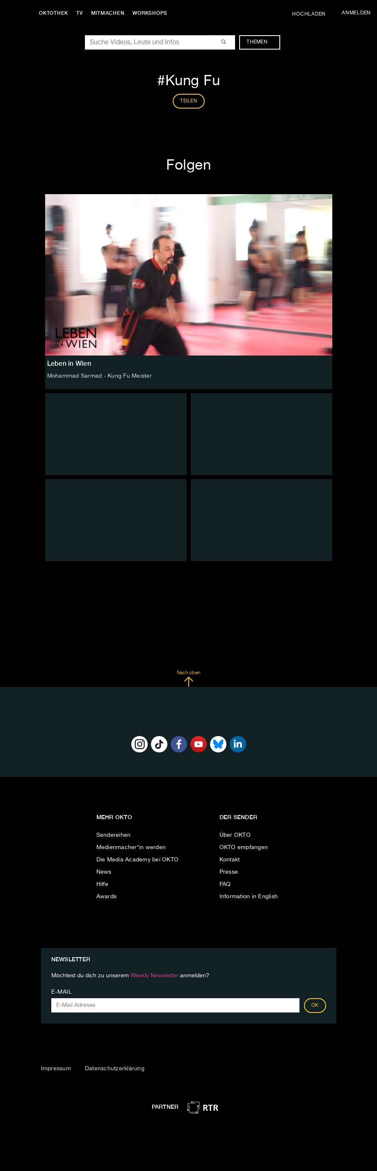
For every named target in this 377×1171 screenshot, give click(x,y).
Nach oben (188, 678)
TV (79, 13)
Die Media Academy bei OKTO (137, 860)
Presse (228, 872)
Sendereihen (113, 835)
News (104, 872)
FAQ (225, 884)
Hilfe (102, 884)
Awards (106, 896)
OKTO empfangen (243, 847)
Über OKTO (235, 835)
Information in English (248, 896)
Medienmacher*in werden (131, 847)
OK (315, 1005)
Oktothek (53, 13)
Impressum (56, 1068)
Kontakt (229, 860)
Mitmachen (108, 13)
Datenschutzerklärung (114, 1068)
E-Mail (61, 992)
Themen (261, 42)
